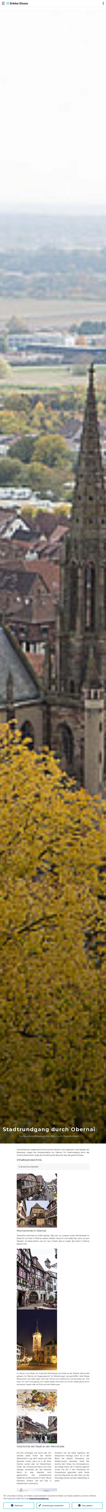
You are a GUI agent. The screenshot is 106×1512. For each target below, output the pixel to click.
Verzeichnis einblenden (29, 1167)
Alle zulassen (87, 1506)
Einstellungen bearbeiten (53, 1506)
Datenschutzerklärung (39, 1499)
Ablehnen (19, 1506)
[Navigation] (3, 3)
